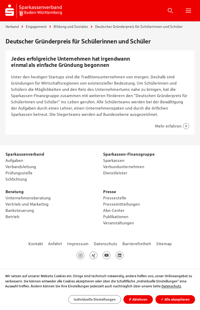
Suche (170, 10)
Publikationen (115, 216)
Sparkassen (113, 160)
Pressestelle (114, 197)
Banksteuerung (19, 210)
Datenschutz (105, 243)
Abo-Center (113, 210)
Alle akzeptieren (175, 299)
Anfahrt (55, 243)
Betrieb (12, 216)
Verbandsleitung (20, 166)
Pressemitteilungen (121, 204)
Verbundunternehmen (123, 166)
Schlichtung (16, 179)
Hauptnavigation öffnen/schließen (188, 10)
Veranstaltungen (118, 222)
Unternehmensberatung (28, 197)
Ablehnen (138, 299)
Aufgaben (14, 160)
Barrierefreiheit (136, 243)
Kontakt (35, 243)
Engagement (36, 26)
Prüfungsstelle (19, 172)
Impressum (78, 243)
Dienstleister (115, 172)
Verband (12, 26)
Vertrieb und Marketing (26, 204)
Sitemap (164, 243)
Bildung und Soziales (71, 26)
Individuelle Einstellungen (95, 299)
